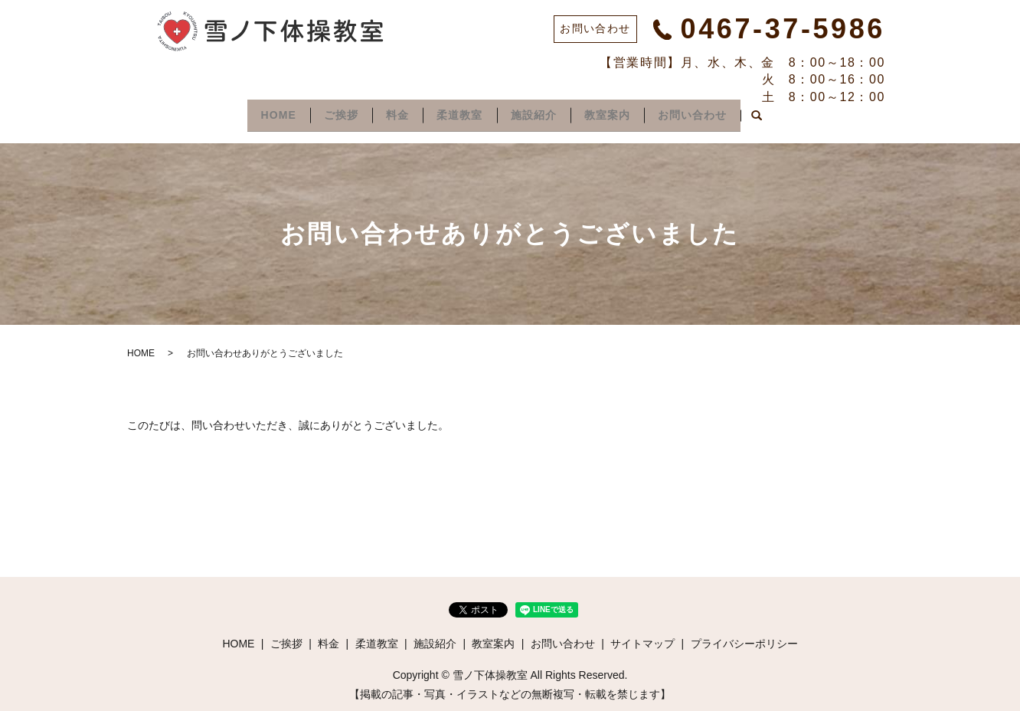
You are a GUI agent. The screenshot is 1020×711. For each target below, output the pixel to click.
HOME (265, 112)
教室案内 (616, 112)
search (773, 114)
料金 (392, 112)
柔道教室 (459, 112)
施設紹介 (538, 112)
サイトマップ (642, 639)
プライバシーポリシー (744, 639)
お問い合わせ (706, 112)
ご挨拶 (332, 112)
